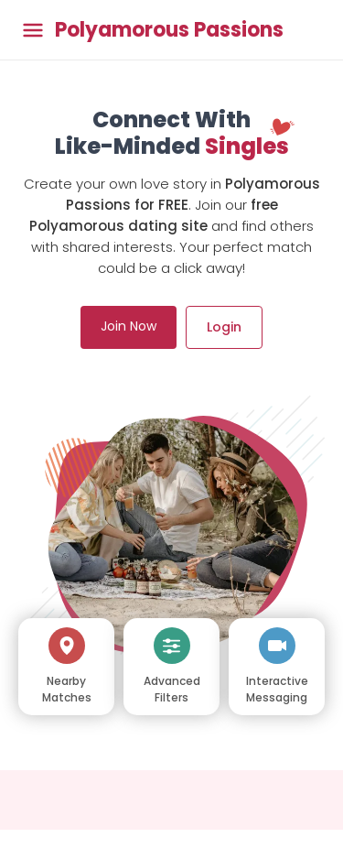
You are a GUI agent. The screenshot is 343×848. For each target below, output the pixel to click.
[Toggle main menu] (33, 30)
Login (224, 327)
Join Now (128, 326)
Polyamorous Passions (169, 30)
